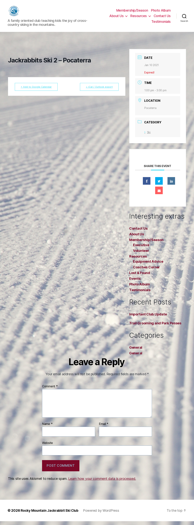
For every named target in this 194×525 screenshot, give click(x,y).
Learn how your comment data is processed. (102, 482)
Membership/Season (132, 12)
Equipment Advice (148, 265)
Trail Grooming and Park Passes (155, 327)
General (135, 351)
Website (47, 447)
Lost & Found (139, 277)
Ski (147, 136)
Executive (141, 249)
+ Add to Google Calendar (37, 90)
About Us (116, 18)
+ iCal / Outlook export (98, 90)
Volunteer (141, 254)
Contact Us (162, 18)
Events (134, 282)
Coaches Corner (146, 271)
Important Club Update (148, 318)
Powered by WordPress (102, 514)
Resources (138, 18)
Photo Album (161, 12)
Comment (50, 390)
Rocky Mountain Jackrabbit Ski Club (50, 514)
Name (47, 428)
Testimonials (161, 23)
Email (103, 428)
